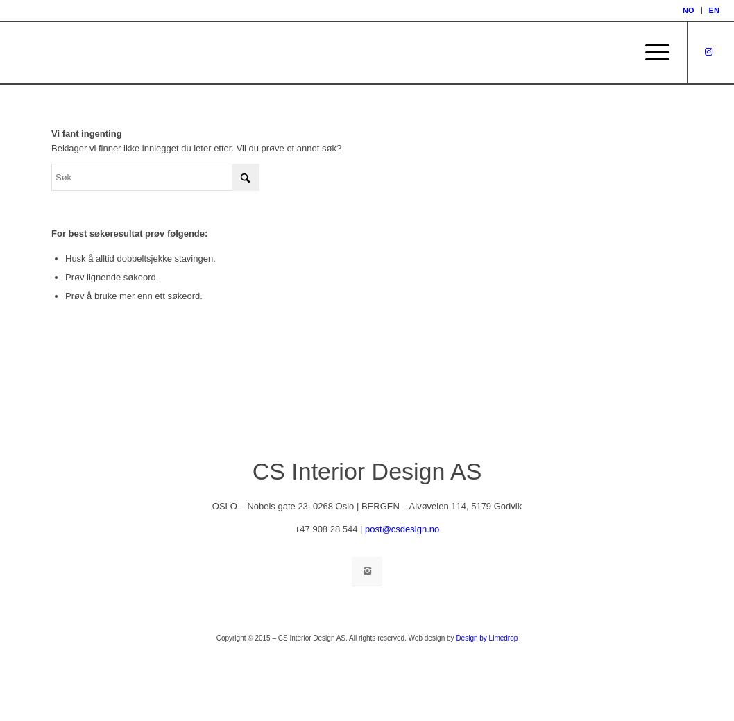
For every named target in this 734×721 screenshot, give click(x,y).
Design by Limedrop (487, 638)
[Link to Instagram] (709, 52)
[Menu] (652, 53)
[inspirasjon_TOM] (44, 53)
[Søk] (155, 177)
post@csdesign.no (402, 529)
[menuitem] (689, 10)
